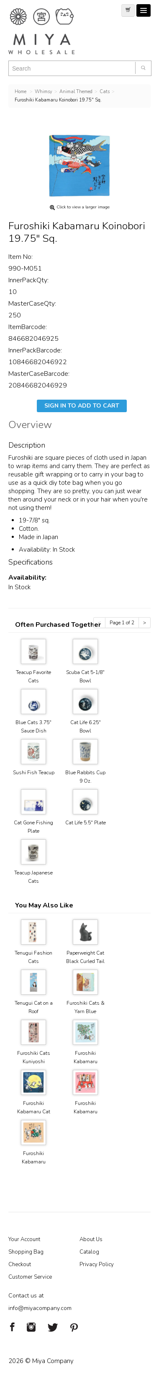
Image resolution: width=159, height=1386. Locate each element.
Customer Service (30, 1277)
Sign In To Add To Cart (81, 406)
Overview (30, 426)
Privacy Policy (97, 1264)
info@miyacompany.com (40, 1308)
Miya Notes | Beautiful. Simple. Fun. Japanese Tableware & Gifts (50, 31)
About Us (91, 1239)
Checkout (19, 1264)
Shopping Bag (26, 1252)
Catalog (89, 1252)
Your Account (24, 1239)
